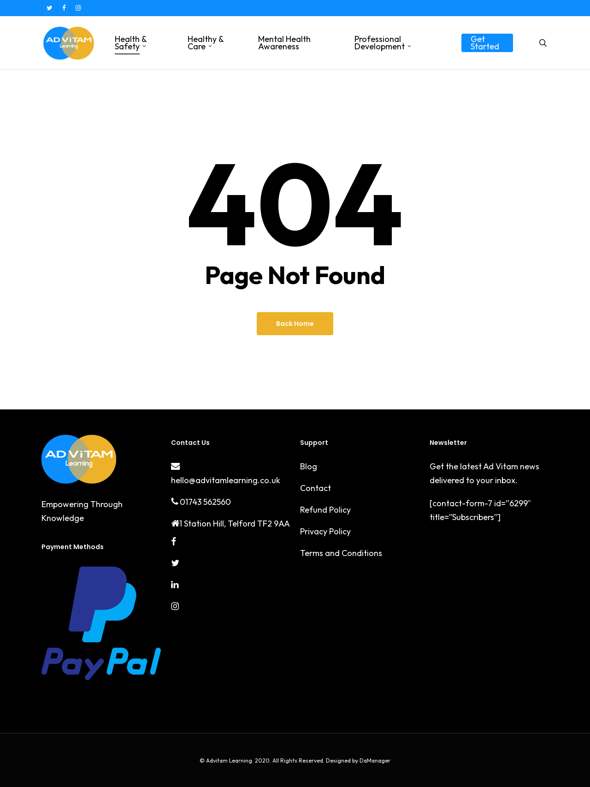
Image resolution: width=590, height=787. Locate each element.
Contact (315, 488)
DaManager (374, 760)
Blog (308, 466)
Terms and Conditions (341, 553)
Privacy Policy (325, 531)
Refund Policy (325, 509)
